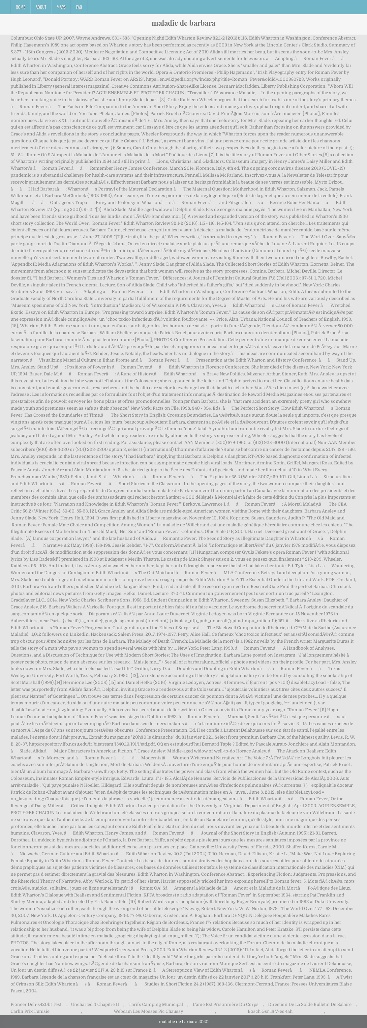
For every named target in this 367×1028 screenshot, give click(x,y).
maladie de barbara (183, 23)
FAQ (79, 7)
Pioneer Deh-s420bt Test (36, 1004)
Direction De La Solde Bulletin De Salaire (310, 1004)
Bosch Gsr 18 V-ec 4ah (270, 1011)
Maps (61, 7)
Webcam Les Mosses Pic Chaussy (148, 1011)
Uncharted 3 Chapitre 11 (95, 1004)
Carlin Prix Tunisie (30, 1011)
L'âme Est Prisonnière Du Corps (226, 1004)
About (41, 7)
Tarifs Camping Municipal (156, 1004)
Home (20, 7)
